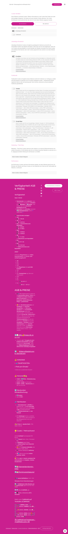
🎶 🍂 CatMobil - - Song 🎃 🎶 (25, 513)
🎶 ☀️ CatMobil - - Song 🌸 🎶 (25, 509)
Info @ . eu (23, 490)
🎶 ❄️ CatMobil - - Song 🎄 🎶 (25, 514)
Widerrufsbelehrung (32, 528)
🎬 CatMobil (20, 516)
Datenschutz (20, 27)
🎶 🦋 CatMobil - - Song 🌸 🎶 (25, 506)
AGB (39, 528)
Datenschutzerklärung (21, 71)
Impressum (14, 27)
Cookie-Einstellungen (23, 528)
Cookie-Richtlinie (19, 69)
